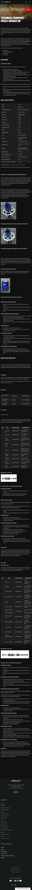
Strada (2, 847)
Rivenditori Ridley (4, 821)
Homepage (3, 803)
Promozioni (3, 811)
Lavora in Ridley (4, 817)
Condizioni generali (15, 867)
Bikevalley (2, 832)
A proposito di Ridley (5, 813)
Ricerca (28, 9)
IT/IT (16, 792)
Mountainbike (4, 851)
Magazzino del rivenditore (5, 807)
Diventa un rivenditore (5, 838)
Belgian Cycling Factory (5, 834)
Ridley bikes (3, 805)
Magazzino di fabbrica (5, 809)
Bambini (2, 857)
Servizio (2, 819)
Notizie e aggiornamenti (5, 815)
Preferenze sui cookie (15, 871)
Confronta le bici (4, 824)
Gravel (2, 849)
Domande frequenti (4, 828)
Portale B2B (3, 836)
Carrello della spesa (4, 826)
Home (2, 15)
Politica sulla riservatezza (15, 869)
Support (7, 15)
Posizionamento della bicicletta (7, 830)
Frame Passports (15, 15)
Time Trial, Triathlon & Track (7, 855)
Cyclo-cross (4, 853)
